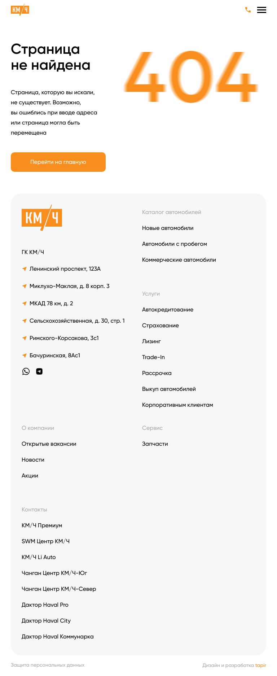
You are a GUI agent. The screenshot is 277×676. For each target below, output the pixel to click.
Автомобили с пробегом (174, 243)
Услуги (151, 293)
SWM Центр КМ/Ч (46, 541)
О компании (38, 427)
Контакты (34, 509)
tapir (260, 665)
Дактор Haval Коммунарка (58, 636)
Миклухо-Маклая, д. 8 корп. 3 (66, 286)
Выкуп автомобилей (169, 388)
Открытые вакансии (49, 443)
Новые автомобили (168, 227)
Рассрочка (157, 373)
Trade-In (153, 357)
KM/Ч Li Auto (39, 557)
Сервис (152, 427)
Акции (30, 475)
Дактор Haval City (46, 620)
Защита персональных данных (47, 665)
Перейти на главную (58, 161)
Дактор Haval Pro (45, 604)
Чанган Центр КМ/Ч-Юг (54, 573)
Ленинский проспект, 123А (61, 268)
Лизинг (151, 341)
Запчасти (155, 443)
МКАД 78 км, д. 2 (47, 303)
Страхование (160, 325)
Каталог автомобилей (171, 212)
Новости (33, 459)
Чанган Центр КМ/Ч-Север (59, 588)
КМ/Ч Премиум (42, 525)
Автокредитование (167, 309)
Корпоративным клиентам (177, 404)
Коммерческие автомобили (179, 259)
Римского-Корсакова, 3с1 (60, 338)
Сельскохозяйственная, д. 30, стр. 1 (73, 320)
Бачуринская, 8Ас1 (51, 355)
